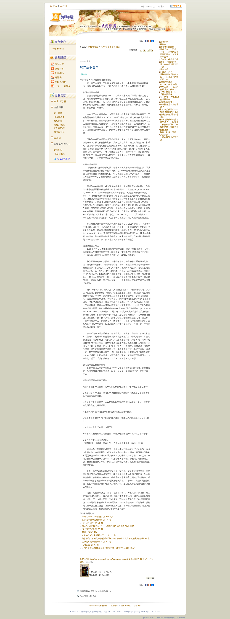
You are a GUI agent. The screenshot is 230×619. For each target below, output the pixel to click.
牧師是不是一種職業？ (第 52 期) (96, 541)
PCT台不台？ (166, 72)
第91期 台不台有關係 (110, 47)
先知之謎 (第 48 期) (90, 545)
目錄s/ (163, 44)
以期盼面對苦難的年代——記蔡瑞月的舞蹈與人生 (169, 77)
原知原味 (58, 121)
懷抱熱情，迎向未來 (169, 127)
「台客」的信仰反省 (169, 59)
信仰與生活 (59, 132)
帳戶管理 (59, 49)
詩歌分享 (57, 68)
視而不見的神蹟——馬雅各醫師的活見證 (169, 110)
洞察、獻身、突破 (168, 132)
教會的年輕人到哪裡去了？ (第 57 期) (99, 535)
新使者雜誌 (59, 153)
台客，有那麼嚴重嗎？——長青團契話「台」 (169, 64)
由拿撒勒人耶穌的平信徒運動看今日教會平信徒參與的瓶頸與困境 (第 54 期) (116, 538)
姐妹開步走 (59, 117)
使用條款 (114, 605)
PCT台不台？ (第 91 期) (92, 523)
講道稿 (57, 138)
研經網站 (57, 73)
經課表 (56, 77)
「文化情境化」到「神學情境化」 (168, 93)
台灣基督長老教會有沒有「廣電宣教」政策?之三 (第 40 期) (108, 548)
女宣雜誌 (58, 150)
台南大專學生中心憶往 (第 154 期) (97, 516)
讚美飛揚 (164, 135)
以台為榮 (164, 69)
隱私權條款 (126, 605)
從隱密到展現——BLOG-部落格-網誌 (168, 83)
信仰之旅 (164, 129)
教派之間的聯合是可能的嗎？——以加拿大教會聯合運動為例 (169, 122)
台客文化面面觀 (167, 47)
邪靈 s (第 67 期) (89, 532)
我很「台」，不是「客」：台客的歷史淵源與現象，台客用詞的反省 (169, 53)
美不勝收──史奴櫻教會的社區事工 (169, 98)
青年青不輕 (59, 128)
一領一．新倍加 (60, 86)
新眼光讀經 (58, 82)
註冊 (65, 6)
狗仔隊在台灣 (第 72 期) (92, 529)
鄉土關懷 (58, 113)
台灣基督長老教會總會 (98, 605)
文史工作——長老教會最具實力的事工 (169, 88)
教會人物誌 (59, 124)
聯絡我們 (137, 605)
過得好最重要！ (167, 102)
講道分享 (57, 64)
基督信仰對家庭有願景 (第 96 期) (96, 520)
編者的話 (164, 42)
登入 (55, 6)
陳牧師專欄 (60, 101)
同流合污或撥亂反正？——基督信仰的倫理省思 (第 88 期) (108, 526)
